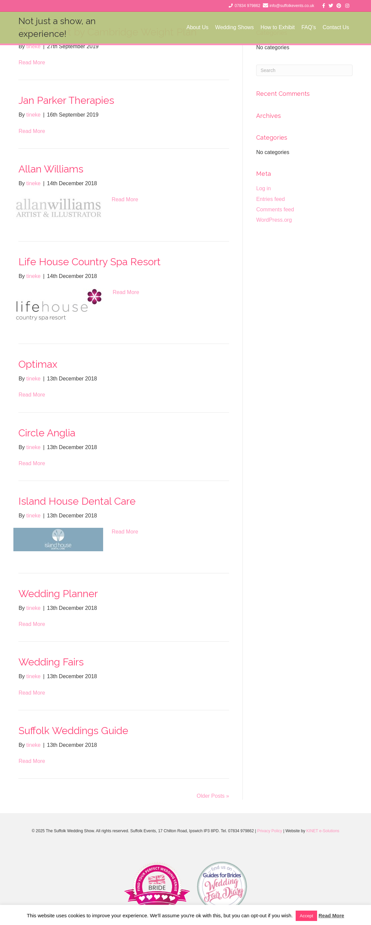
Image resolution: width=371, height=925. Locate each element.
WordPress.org (274, 220)
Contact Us (335, 27)
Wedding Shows (234, 27)
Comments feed (275, 209)
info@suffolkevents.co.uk (292, 5)
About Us (198, 27)
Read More (31, 62)
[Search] (304, 70)
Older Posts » (213, 796)
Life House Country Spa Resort (89, 262)
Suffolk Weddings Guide (73, 730)
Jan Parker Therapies (66, 100)
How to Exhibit (278, 27)
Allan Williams (50, 169)
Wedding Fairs (51, 662)
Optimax (37, 364)
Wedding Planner (58, 593)
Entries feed (270, 199)
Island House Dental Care (77, 501)
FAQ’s (308, 27)
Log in (263, 188)
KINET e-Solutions (323, 831)
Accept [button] (306, 915)
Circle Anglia (46, 433)
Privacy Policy (269, 831)
